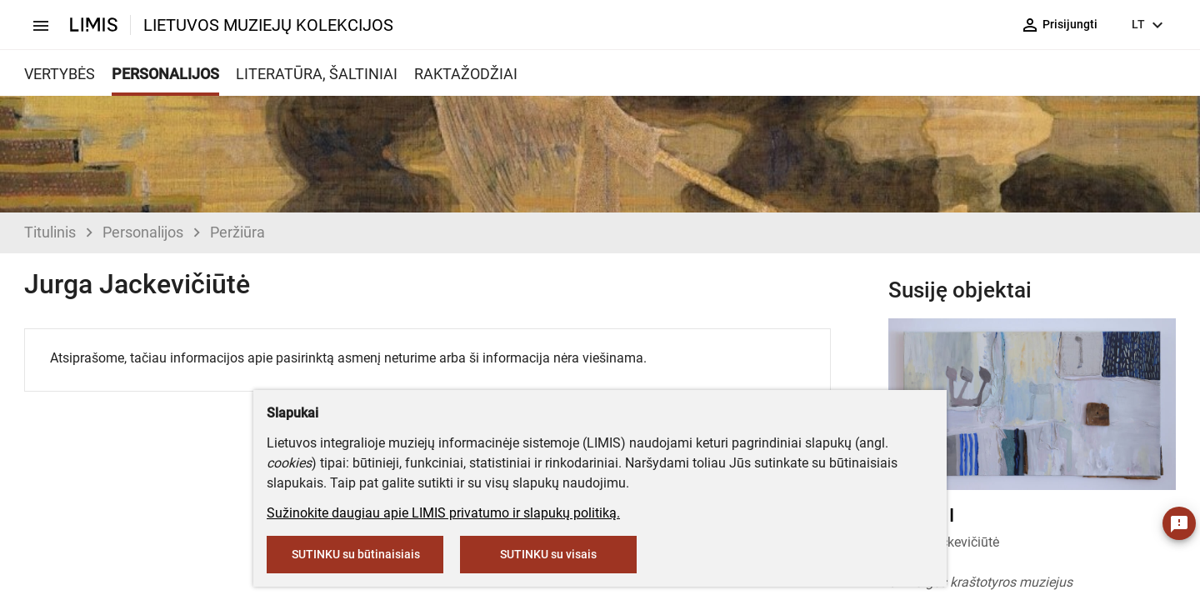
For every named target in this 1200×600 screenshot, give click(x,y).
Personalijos (142, 232)
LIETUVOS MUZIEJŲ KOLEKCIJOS (268, 25)
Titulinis (50, 232)
